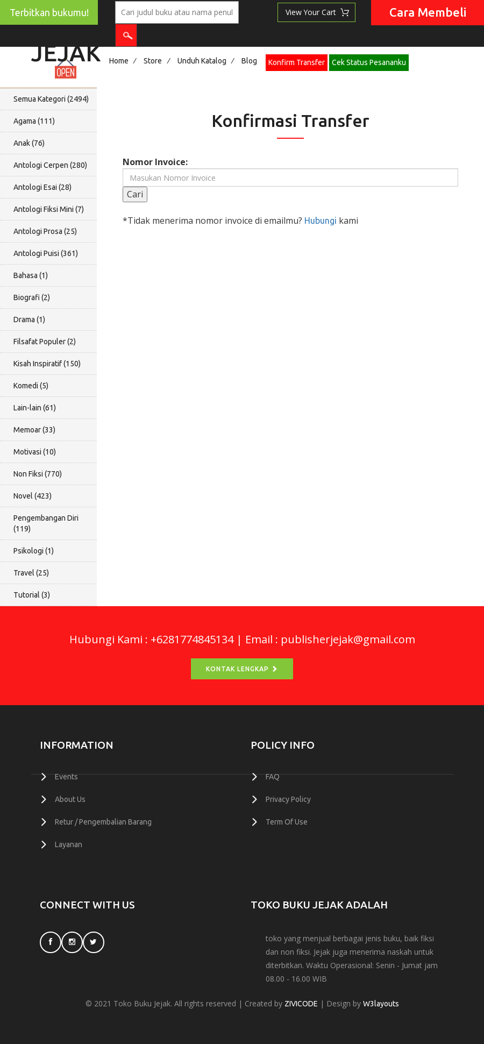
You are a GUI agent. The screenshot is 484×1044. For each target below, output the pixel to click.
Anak (29, 143)
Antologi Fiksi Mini (48, 209)
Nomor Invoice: (155, 162)
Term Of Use (287, 820)
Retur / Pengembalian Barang (103, 820)
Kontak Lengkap (242, 668)
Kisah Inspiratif (47, 363)
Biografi (31, 297)
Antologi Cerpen (50, 165)
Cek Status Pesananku (369, 62)
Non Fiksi (37, 474)
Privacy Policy (288, 798)
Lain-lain (34, 407)
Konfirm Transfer (296, 62)
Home (119, 60)
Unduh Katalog (201, 60)
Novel (32, 496)
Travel (31, 573)
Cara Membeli (427, 12)
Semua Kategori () (51, 99)
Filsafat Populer (44, 341)
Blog (249, 60)
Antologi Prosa (45, 231)
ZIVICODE (301, 1002)
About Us (70, 798)
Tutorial (31, 595)
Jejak (66, 50)
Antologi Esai (42, 187)
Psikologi (33, 550)
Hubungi (320, 220)
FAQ (273, 776)
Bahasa (30, 275)
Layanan (68, 843)
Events (66, 776)
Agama (34, 121)
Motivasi (34, 452)
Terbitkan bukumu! (49, 13)
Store (153, 60)
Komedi (30, 385)
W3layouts (381, 1002)
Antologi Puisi (45, 253)
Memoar (34, 429)
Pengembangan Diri (46, 523)
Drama (29, 319)
